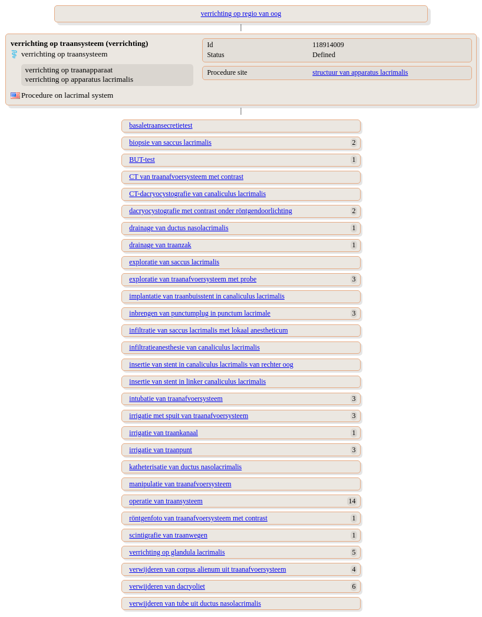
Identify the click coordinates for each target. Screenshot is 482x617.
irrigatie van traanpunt (160, 450)
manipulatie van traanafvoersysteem (180, 484)
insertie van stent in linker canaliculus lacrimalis (197, 381)
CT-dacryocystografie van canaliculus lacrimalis (197, 194)
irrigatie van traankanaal (163, 433)
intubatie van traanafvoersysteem (176, 398)
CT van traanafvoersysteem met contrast (186, 177)
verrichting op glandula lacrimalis (177, 552)
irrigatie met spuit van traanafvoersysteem (188, 416)
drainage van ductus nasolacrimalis (178, 228)
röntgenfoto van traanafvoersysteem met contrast (198, 518)
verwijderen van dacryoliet (167, 586)
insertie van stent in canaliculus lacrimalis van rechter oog (211, 364)
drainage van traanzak (160, 245)
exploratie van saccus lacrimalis (174, 262)
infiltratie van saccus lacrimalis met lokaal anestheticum (208, 330)
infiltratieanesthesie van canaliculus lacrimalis (194, 347)
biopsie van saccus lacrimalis (170, 142)
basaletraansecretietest (160, 125)
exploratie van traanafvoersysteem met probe (192, 279)
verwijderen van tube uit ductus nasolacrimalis (195, 603)
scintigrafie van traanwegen (168, 535)
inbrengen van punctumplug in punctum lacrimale (199, 313)
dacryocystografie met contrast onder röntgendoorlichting (210, 211)
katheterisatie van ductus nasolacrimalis (185, 467)
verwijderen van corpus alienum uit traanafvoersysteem (207, 569)
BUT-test (142, 159)
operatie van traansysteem (166, 501)
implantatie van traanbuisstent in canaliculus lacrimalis (207, 296)
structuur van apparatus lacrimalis (360, 72)
